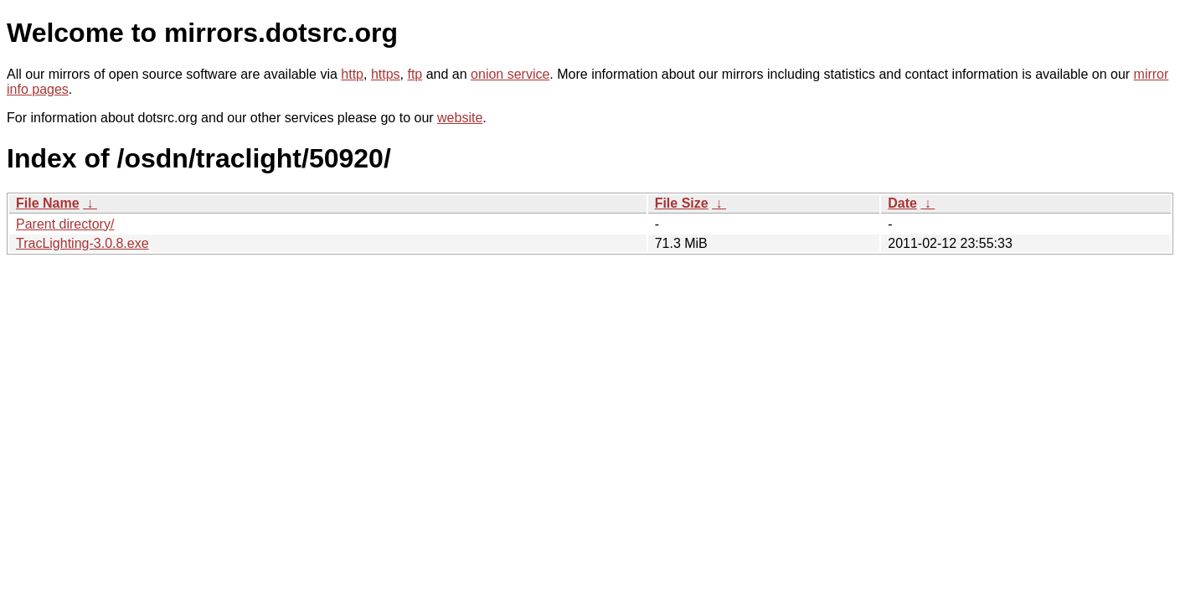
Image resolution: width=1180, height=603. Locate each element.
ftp (414, 74)
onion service (510, 74)
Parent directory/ (65, 224)
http (352, 74)
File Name (48, 203)
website (459, 118)
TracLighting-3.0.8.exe (82, 243)
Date (902, 203)
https (385, 74)
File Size (682, 203)
